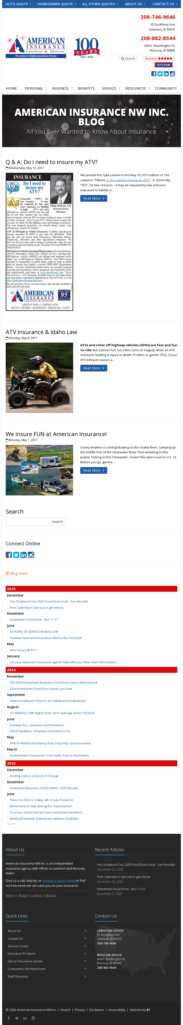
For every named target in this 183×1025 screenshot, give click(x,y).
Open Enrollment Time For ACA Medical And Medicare (48, 701)
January (13, 656)
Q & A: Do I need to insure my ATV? (52, 162)
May (10, 644)
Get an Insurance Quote (47, 961)
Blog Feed (16, 573)
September (16, 694)
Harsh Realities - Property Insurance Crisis (40, 731)
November (15, 613)
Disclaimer (96, 1010)
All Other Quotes (100, 4)
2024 (11, 669)
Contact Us (164, 4)
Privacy (80, 1010)
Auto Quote (18, 4)
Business (61, 88)
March (12, 749)
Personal (35, 88)
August (13, 707)
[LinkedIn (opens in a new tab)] (166, 73)
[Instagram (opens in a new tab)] (172, 73)
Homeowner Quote (57, 4)
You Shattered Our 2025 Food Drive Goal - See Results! (49, 601)
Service (110, 88)
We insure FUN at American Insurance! (56, 434)
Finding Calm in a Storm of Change (34, 776)
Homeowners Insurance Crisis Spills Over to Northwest (49, 755)
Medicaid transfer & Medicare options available (44, 818)
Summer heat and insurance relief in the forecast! (46, 638)
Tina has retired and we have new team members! (46, 812)
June (10, 625)
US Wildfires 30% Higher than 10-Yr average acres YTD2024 (52, 713)
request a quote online (58, 880)
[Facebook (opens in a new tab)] (153, 73)
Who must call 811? (23, 650)
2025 (11, 588)
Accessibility (117, 1010)
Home (11, 88)
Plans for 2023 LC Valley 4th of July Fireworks (41, 800)
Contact (36, 895)
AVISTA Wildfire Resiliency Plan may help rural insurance (50, 743)
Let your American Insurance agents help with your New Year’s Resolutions (63, 662)
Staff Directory (47, 976)
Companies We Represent (47, 969)
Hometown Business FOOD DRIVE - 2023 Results (44, 788)
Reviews (158, 58)
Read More (93, 198)
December (15, 595)
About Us (135, 4)
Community (166, 88)
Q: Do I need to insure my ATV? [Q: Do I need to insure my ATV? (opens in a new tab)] (128, 180)
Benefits (86, 88)
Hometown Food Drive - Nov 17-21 (34, 619)
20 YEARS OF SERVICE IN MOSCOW (34, 631)
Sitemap (51, 895)
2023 (11, 763)
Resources (136, 88)
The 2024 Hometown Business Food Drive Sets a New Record (53, 682)
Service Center (47, 946)
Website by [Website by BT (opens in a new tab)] (140, 1010)
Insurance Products (47, 953)
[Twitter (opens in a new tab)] (160, 73)
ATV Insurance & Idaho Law (41, 332)
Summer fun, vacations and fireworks (37, 725)
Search (128, 58)
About (22, 895)
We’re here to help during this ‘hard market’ (41, 806)
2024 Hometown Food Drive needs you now (41, 688)
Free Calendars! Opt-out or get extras (36, 607)
